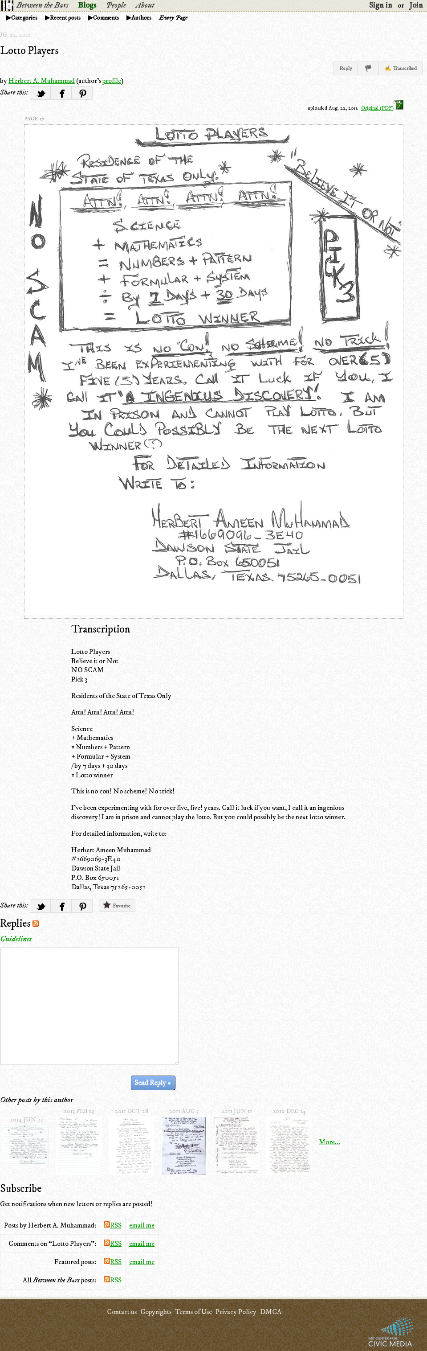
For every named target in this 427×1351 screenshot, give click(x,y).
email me (142, 1225)
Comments (106, 18)
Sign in (380, 5)
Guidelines (16, 939)
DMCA (270, 1311)
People (116, 5)
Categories (24, 18)
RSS (113, 1225)
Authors (141, 18)
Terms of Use (193, 1311)
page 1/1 (34, 118)
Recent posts (65, 18)
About (145, 5)
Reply (345, 68)
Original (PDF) (382, 108)
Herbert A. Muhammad (41, 80)
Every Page (173, 18)
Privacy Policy (236, 1311)
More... (329, 1141)
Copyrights (155, 1311)
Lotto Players (29, 50)
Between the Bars (42, 5)
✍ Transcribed (401, 68)
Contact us (122, 1311)
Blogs (87, 5)
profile (111, 80)
